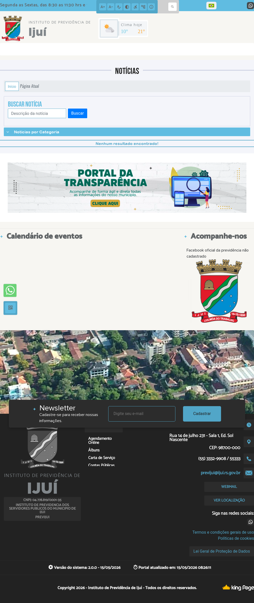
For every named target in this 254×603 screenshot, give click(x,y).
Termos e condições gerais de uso (223, 532)
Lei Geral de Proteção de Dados (221, 551)
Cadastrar (202, 413)
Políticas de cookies (236, 538)
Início (12, 86)
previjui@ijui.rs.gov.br (220, 473)
